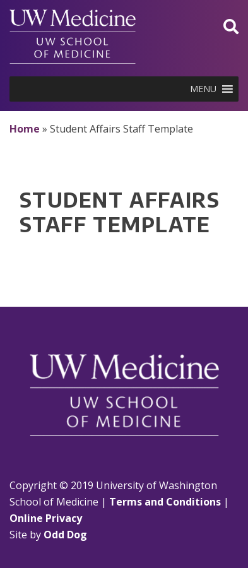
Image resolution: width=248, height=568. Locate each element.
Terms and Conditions (165, 502)
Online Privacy (45, 518)
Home (24, 129)
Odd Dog (65, 534)
